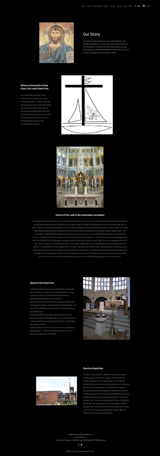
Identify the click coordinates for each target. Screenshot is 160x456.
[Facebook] (136, 6)
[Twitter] (139, 6)
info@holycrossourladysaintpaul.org (80, 434)
